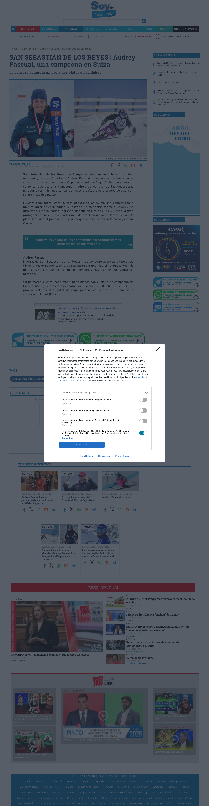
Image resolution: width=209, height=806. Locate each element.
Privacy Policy (122, 456)
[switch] (143, 400)
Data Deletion (86, 456)
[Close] (159, 350)
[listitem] (104, 392)
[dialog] (104, 403)
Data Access (104, 456)
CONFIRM (82, 445)
